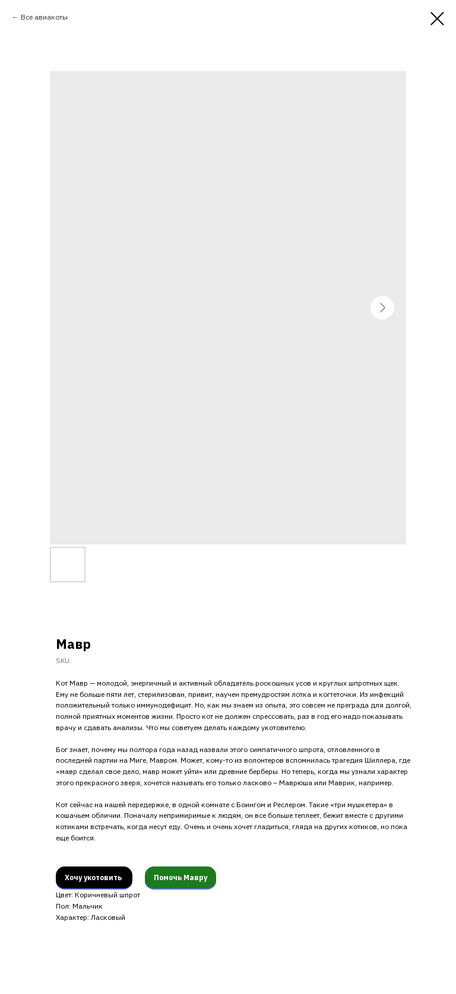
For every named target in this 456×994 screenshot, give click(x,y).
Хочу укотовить (94, 877)
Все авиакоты (44, 16)
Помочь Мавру (180, 877)
